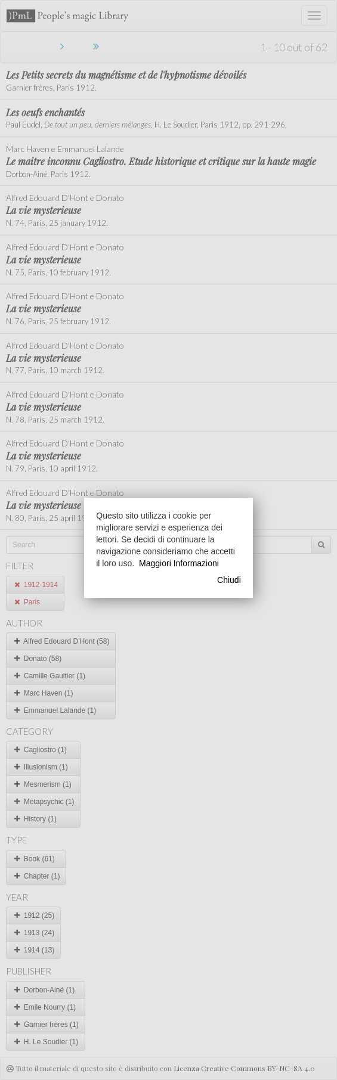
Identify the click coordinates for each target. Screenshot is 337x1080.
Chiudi (229, 580)
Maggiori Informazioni (179, 563)
